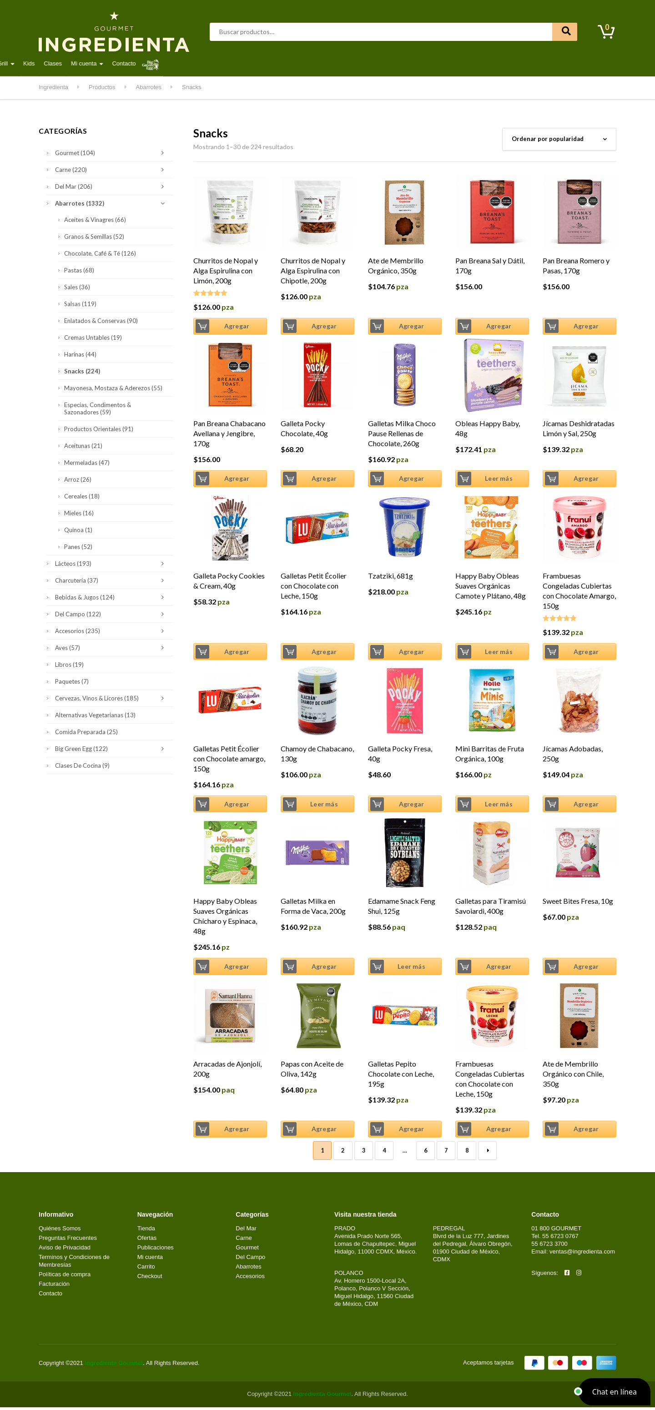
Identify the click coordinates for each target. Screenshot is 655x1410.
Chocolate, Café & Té (100, 253)
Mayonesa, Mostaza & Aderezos (113, 388)
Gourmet (248, 63)
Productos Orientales (98, 429)
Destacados (68, 63)
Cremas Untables (93, 337)
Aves (146, 63)
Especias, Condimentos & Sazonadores (97, 408)
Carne (177, 63)
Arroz (77, 479)
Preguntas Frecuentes (68, 1240)
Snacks (82, 371)
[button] (614, 1391)
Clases (438, 63)
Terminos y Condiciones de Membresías (74, 1263)
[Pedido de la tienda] (559, 139)
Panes (78, 546)
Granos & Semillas (94, 236)
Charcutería (111, 580)
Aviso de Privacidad (65, 1250)
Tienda (146, 1231)
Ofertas (147, 1240)
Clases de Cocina (82, 765)
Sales (77, 287)
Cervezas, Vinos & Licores (111, 698)
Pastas (79, 270)
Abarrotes (112, 63)
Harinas (80, 354)
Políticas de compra (65, 1276)
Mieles (79, 513)
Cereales (82, 496)
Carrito (146, 1268)
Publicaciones (155, 1250)
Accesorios (111, 630)
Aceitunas (83, 445)
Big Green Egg (111, 748)
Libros (69, 664)
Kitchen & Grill (374, 63)
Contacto (510, 63)
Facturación (54, 1286)
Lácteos (285, 63)
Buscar (564, 32)
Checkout (149, 1278)
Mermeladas (87, 462)
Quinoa (78, 530)
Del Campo (326, 63)
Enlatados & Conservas (101, 320)
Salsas (80, 303)
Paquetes (72, 681)
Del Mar (210, 63)
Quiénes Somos (60, 1231)
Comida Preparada (86, 731)
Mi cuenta (469, 63)
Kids (414, 63)
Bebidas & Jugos (111, 597)
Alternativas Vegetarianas (95, 715)
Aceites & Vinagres (95, 219)
